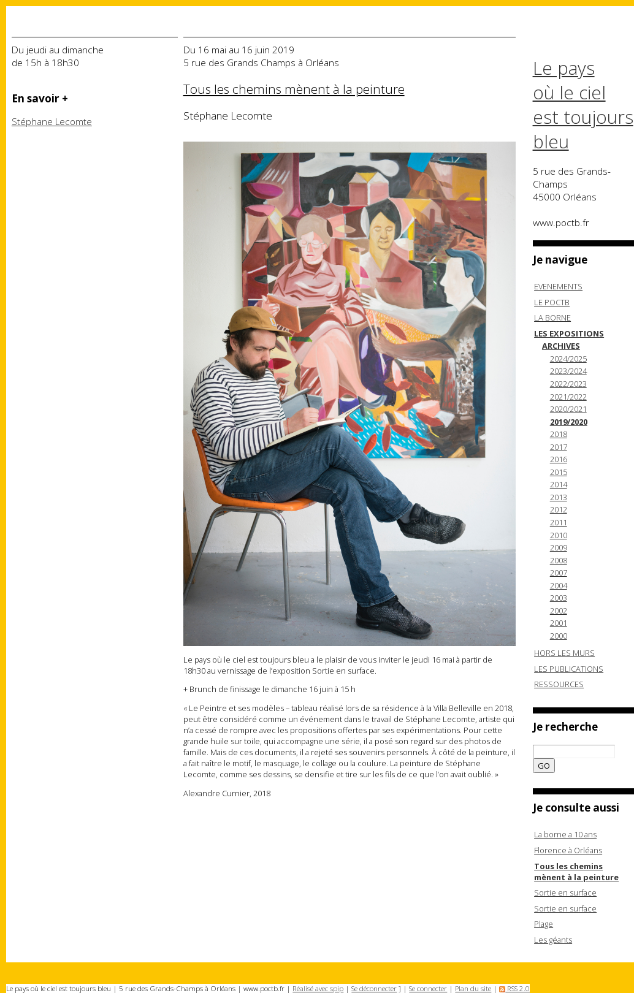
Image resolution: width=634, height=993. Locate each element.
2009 (558, 547)
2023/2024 (568, 370)
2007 (558, 572)
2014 (558, 484)
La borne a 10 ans (565, 834)
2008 (558, 560)
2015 (558, 471)
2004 (558, 585)
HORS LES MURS (564, 652)
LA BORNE (552, 317)
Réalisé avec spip (317, 988)
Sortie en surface (565, 892)
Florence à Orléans (568, 850)
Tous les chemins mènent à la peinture (576, 872)
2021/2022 (568, 396)
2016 (558, 459)
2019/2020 (568, 421)
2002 (558, 610)
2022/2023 (568, 383)
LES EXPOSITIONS (569, 333)
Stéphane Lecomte (52, 121)
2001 (558, 622)
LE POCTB (552, 302)
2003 (558, 597)
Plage (543, 923)
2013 (558, 497)
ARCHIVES (561, 345)
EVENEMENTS (558, 286)
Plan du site (473, 988)
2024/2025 (568, 358)
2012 (558, 509)
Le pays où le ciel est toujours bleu (583, 105)
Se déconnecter (374, 988)
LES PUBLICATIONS (568, 668)
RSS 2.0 (514, 988)
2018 (558, 433)
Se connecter (428, 988)
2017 (558, 446)
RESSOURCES (559, 684)
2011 (558, 522)
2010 (558, 535)
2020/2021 (568, 408)
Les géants (553, 939)
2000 (558, 635)
